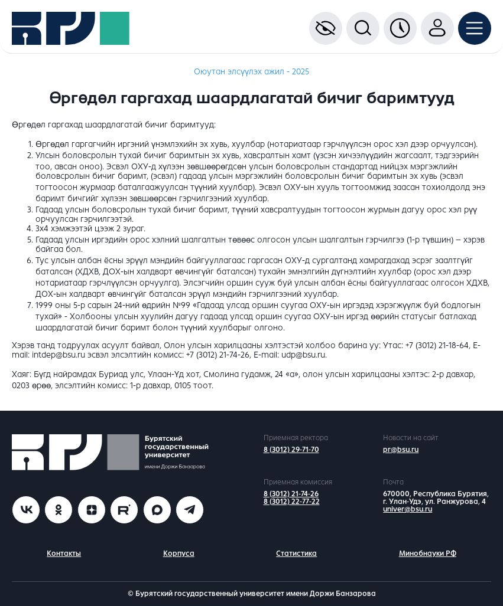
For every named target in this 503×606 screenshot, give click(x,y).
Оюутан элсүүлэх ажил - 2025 (251, 71)
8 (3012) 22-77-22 (292, 501)
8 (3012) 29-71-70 (291, 449)
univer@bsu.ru (407, 509)
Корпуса (178, 553)
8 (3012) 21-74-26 (291, 493)
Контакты (64, 553)
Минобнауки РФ (427, 553)
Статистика (296, 553)
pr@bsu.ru (400, 449)
